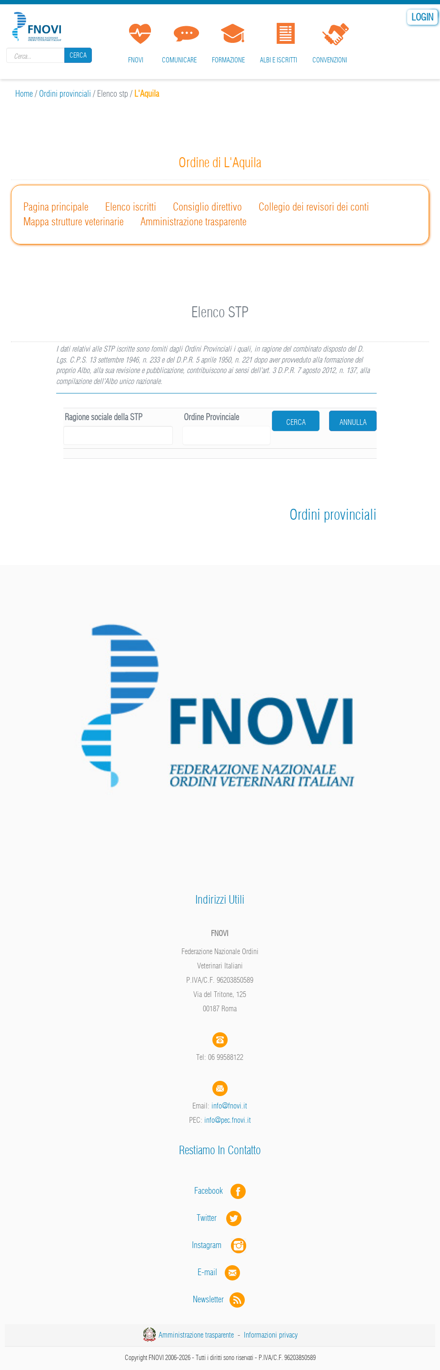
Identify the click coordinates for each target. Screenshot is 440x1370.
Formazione (228, 60)
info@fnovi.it (229, 1105)
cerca (296, 422)
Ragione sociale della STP (103, 417)
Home (24, 93)
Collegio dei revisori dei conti (314, 206)
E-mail (207, 1272)
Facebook (211, 1190)
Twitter (220, 1217)
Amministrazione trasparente (193, 221)
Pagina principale (56, 206)
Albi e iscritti (278, 60)
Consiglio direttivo (207, 206)
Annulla (353, 422)
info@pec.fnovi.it (227, 1120)
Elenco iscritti (130, 206)
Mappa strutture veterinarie (73, 221)
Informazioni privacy (271, 1335)
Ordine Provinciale (211, 417)
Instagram (220, 1244)
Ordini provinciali (65, 93)
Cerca (78, 55)
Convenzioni (329, 60)
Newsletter (220, 1299)
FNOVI (135, 60)
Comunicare (179, 60)
